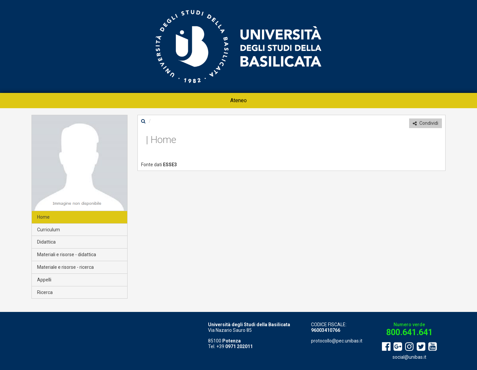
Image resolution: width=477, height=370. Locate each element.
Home (43, 217)
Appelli (44, 279)
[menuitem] (238, 100)
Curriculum (48, 229)
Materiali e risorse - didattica (66, 254)
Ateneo (238, 100)
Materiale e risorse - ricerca (65, 267)
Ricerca (45, 292)
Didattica (46, 242)
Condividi (425, 123)
